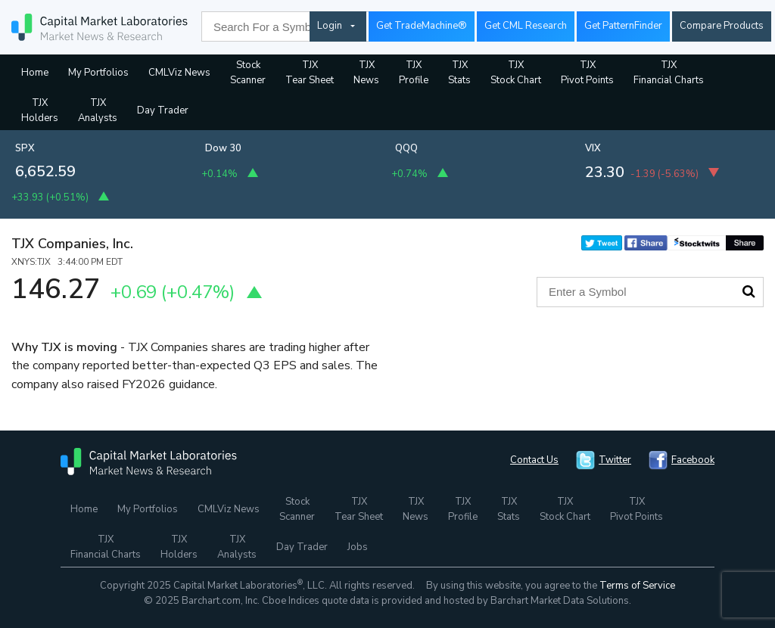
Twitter (615, 460)
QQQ (406, 148)
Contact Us (534, 460)
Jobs (357, 547)
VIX (593, 148)
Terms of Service (637, 585)
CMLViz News (179, 72)
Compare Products (722, 26)
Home (34, 72)
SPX (25, 148)
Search (748, 291)
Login (329, 26)
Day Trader (162, 110)
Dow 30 (223, 148)
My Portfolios (98, 72)
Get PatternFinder (623, 26)
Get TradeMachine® (421, 26)
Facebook (692, 460)
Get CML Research (525, 26)
